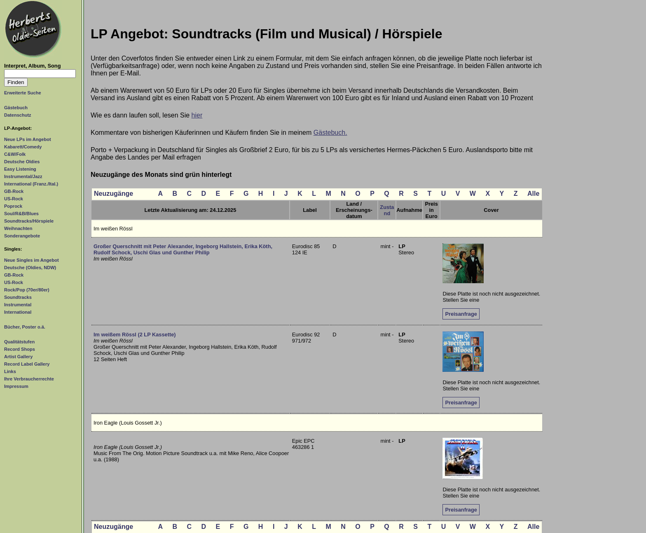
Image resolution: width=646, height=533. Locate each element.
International (17, 312)
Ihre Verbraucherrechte (29, 378)
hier (197, 115)
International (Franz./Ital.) (31, 183)
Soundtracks (18, 297)
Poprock (13, 206)
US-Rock (13, 198)
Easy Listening (20, 169)
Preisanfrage (461, 314)
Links (10, 371)
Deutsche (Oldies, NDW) (30, 267)
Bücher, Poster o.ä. (24, 326)
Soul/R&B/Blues (21, 213)
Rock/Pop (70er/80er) (26, 289)
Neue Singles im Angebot (31, 260)
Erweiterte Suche (22, 92)
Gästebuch (16, 107)
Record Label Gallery (26, 364)
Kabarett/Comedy (23, 146)
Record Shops (19, 349)
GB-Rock (13, 191)
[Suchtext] (40, 73)
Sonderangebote (22, 235)
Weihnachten (18, 228)
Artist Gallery (18, 356)
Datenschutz (17, 115)
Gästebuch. (330, 132)
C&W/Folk (15, 154)
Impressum (16, 386)
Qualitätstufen (19, 341)
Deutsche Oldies (22, 161)
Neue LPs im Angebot (27, 139)
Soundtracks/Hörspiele (29, 220)
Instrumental (17, 304)
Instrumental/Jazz (23, 176)
